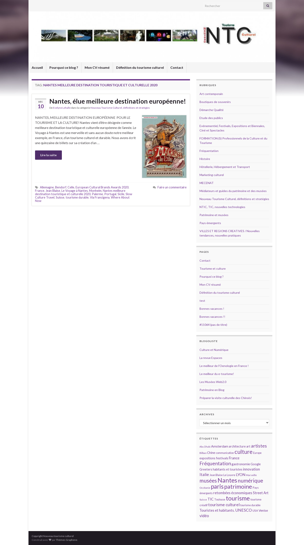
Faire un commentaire (172, 187)
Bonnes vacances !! (212, 316)
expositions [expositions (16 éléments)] (207, 458)
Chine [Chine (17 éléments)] (211, 452)
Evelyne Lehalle (62, 107)
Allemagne (47, 187)
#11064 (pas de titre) (213, 324)
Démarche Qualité (212, 110)
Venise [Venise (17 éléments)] (263, 510)
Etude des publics (211, 118)
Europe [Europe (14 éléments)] (257, 452)
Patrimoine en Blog (212, 390)
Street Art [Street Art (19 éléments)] (261, 493)
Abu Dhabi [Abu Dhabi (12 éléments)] (205, 446)
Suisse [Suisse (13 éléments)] (203, 499)
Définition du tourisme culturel (140, 67)
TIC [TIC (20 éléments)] (211, 499)
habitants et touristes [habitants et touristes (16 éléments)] (227, 469)
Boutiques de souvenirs (215, 102)
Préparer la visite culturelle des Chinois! (226, 398)
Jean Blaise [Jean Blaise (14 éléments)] (216, 475)
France (39, 190)
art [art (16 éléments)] (248, 446)
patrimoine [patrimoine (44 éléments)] (238, 486)
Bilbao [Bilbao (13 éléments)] (203, 452)
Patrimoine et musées (214, 215)
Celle (71, 187)
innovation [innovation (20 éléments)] (251, 469)
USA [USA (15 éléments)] (255, 510)
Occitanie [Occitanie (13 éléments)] (205, 487)
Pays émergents (210, 223)
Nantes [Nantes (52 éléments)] (227, 480)
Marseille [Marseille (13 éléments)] (251, 475)
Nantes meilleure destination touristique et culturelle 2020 (80, 192)
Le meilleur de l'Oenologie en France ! (224, 366)
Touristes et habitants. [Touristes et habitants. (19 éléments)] (217, 510)
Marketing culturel (212, 175)
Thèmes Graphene (66, 539)
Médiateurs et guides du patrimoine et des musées (233, 191)
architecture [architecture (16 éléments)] (237, 446)
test (202, 300)
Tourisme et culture (213, 268)
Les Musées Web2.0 (213, 382)
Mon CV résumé (97, 67)
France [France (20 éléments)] (234, 458)
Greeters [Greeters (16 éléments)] (206, 469)
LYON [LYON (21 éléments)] (240, 474)
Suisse (60, 197)
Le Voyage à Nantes (74, 190)
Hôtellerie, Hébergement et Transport (225, 167)
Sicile (121, 194)
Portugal (110, 194)
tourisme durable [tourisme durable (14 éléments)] (250, 505)
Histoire (205, 159)
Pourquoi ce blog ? (63, 67)
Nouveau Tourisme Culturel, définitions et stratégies (120, 107)
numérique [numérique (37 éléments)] (250, 480)
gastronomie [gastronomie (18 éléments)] (241, 464)
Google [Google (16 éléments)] (256, 464)
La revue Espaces (211, 358)
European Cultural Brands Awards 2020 (102, 187)
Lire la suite (48, 155)
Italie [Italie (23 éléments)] (204, 474)
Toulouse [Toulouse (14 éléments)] (219, 499)
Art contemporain (211, 94)
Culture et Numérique (214, 350)
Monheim (95, 190)
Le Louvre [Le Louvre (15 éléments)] (229, 475)
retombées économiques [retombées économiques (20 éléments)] (232, 493)
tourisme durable (77, 197)
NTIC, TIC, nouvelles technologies (222, 207)
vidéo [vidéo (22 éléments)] (204, 515)
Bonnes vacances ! (212, 308)
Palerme (97, 194)
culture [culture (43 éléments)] (243, 451)
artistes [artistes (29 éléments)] (259, 446)
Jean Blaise (53, 190)
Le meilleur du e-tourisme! (217, 374)
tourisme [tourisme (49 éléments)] (238, 498)
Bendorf (60, 187)
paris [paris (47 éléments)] (217, 486)
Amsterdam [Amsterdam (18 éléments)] (219, 446)
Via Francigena (100, 197)
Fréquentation (209, 151)
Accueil (37, 67)
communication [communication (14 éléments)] (225, 452)
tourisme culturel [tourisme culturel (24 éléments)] (224, 504)
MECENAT (207, 183)
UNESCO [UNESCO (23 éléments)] (243, 510)
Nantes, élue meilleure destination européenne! (117, 101)
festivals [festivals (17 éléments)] (222, 458)
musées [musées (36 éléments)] (208, 480)
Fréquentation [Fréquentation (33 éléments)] (215, 463)
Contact (176, 67)
